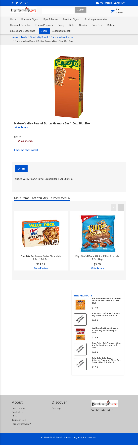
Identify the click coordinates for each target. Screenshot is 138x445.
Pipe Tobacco (51, 19)
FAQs (14, 416)
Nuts (71, 25)
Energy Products (44, 25)
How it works (18, 408)
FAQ (99, 2)
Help (108, 2)
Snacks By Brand (39, 37)
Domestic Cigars (30, 19)
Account (119, 2)
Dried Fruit (97, 25)
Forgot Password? (21, 424)
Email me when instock (26, 150)
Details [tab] (21, 168)
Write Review (21, 127)
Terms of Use (19, 420)
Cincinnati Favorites (20, 25)
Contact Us (17, 412)
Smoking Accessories (96, 19)
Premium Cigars (71, 19)
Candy (61, 25)
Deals (44, 31)
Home (13, 19)
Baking (111, 25)
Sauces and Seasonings (22, 31)
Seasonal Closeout (61, 31)
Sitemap (56, 408)
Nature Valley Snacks (62, 37)
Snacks (83, 25)
